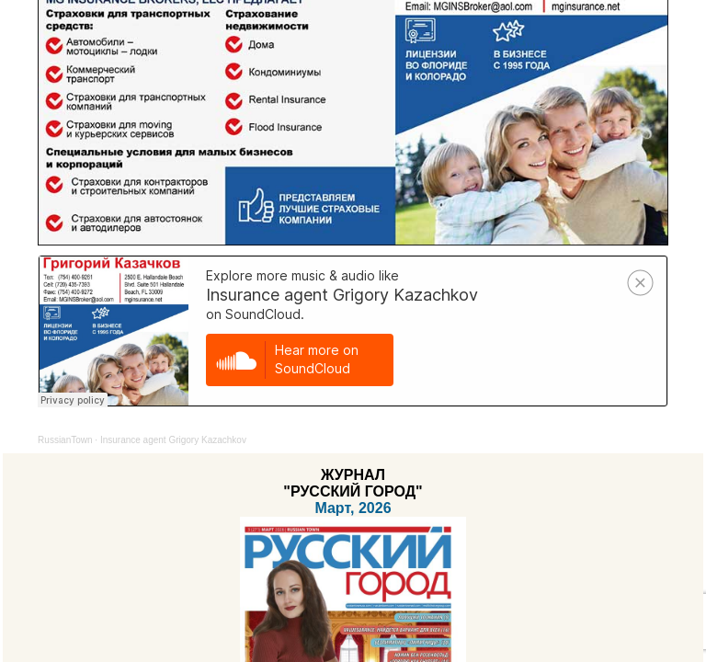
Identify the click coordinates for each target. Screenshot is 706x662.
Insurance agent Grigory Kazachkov (173, 440)
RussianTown (65, 440)
